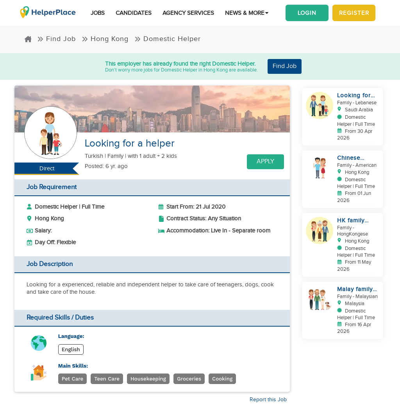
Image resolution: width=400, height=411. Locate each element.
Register (354, 12)
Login (307, 12)
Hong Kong (105, 39)
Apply (265, 161)
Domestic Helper (167, 39)
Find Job (56, 39)
